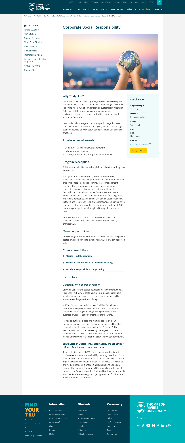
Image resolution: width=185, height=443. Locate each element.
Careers (95, 2)
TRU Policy (25, 432)
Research (157, 9)
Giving (152, 2)
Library (86, 2)
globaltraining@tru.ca (139, 144)
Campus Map (111, 434)
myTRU (71, 2)
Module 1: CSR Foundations (79, 256)
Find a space (111, 426)
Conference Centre (114, 422)
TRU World (37, 16)
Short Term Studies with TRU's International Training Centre (62, 16)
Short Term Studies (33, 42)
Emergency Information (31, 424)
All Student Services (85, 434)
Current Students (99, 9)
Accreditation (27, 428)
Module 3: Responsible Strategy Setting (85, 269)
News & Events (105, 2)
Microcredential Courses (92, 16)
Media (51, 434)
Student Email (83, 422)
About (137, 2)
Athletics (117, 2)
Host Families (30, 50)
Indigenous (131, 9)
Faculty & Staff (54, 422)
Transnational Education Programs (35, 60)
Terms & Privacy (28, 420)
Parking (109, 418)
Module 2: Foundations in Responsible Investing (89, 262)
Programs (67, 9)
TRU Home (27, 16)
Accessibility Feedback (31, 436)
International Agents (34, 55)
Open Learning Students (58, 418)
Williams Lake (127, 2)
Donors (51, 430)
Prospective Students (57, 414)
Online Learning (116, 9)
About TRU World (32, 66)
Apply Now (137, 150)
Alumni (51, 426)
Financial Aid (82, 410)
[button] (159, 2)
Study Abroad (30, 46)
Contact (144, 2)
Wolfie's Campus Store (86, 418)
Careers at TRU (112, 410)
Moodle (79, 2)
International (144, 9)
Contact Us (29, 70)
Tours (108, 430)
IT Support (81, 430)
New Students (31, 34)
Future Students (82, 9)
